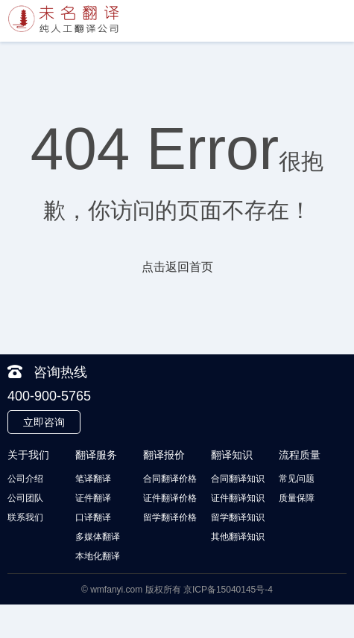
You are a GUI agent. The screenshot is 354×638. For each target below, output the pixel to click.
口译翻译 (93, 517)
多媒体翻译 (97, 537)
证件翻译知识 (238, 498)
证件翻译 (93, 498)
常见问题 (297, 478)
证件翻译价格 (170, 498)
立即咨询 (44, 422)
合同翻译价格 (170, 478)
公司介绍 (25, 478)
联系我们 (25, 517)
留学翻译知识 (238, 517)
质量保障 (297, 498)
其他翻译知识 (238, 537)
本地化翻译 (97, 556)
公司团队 (25, 498)
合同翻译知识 (238, 478)
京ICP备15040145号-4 (228, 589)
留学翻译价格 (170, 517)
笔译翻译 (93, 478)
